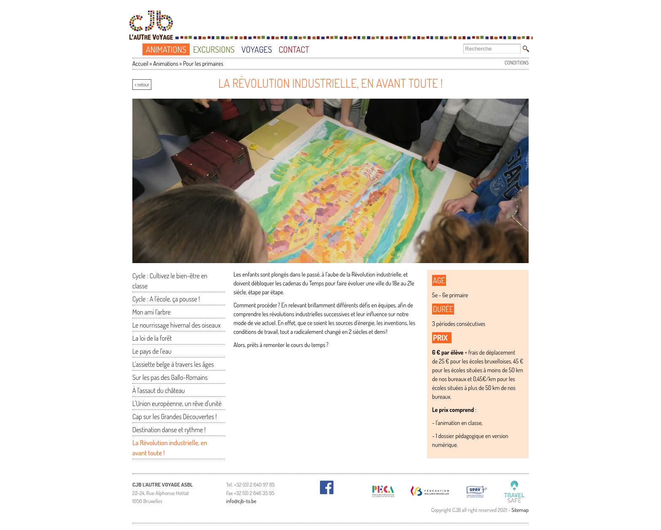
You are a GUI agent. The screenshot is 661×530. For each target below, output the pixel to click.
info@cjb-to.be (241, 501)
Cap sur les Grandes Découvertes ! (174, 416)
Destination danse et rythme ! (169, 429)
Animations (166, 49)
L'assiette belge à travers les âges (173, 364)
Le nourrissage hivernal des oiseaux (176, 325)
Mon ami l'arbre (151, 312)
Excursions (214, 49)
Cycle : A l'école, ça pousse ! (166, 299)
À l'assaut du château (158, 390)
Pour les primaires (203, 63)
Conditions (517, 62)
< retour (141, 84)
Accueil (139, 49)
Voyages (256, 49)
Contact (294, 49)
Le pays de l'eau (152, 351)
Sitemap (520, 509)
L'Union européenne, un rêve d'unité (176, 403)
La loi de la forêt (152, 338)
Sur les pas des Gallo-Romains (169, 377)
